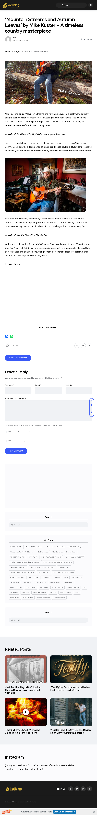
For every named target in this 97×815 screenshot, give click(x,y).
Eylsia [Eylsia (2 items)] (66, 577)
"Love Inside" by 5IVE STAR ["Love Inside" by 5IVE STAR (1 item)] (74, 557)
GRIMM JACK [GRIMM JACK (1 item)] (14, 582)
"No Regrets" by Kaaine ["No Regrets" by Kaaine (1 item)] (18, 567)
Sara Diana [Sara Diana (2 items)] (25, 593)
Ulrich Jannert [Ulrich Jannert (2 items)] (28, 598)
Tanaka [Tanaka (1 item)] (77, 593)
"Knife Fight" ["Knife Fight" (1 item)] (32, 557)
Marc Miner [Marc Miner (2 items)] (44, 587)
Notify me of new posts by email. (18, 441)
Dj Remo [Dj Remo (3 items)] (57, 577)
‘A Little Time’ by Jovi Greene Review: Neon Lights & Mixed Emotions (70, 731)
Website (69, 385)
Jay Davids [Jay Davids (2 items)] (27, 582)
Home (7, 51)
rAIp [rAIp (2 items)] (84, 587)
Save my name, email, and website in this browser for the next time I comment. (34, 425)
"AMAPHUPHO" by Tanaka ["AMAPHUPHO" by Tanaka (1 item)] (33, 547)
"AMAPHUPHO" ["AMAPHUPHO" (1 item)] (15, 547)
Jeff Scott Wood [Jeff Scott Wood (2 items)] (40, 582)
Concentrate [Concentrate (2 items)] (46, 577)
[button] (48, 811)
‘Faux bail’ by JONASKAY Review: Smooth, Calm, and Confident (22, 731)
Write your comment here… (17, 398)
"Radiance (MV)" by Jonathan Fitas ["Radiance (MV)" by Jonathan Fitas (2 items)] (22, 572)
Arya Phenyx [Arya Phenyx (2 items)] (33, 577)
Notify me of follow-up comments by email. (22, 432)
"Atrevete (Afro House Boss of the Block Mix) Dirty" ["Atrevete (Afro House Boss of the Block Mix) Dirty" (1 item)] (63, 547)
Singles (17, 51)
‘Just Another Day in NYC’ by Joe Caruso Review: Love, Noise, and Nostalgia (23, 690)
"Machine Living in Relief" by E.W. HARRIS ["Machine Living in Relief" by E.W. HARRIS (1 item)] (24, 562)
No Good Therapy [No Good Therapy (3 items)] (73, 587)
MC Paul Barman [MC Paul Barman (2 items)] (57, 587)
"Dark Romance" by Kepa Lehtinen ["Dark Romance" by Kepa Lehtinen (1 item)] (64, 552)
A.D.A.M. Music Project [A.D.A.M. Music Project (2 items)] (17, 577)
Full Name (9, 385)
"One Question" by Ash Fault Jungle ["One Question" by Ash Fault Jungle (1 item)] (42, 567)
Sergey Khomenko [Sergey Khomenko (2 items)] (39, 593)
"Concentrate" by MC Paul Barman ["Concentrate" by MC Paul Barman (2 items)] (21, 552)
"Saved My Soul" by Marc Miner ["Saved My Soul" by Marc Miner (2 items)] (63, 572)
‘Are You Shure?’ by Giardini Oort (33, 235)
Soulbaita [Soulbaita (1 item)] (53, 593)
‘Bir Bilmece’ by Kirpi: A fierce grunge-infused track (42, 134)
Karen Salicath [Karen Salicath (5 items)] (68, 582)
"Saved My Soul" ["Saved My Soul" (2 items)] (43, 572)
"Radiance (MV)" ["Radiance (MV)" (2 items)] (64, 567)
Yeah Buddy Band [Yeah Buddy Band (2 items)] (43, 598)
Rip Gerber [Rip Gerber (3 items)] (14, 593)
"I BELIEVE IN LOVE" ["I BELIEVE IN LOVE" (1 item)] (17, 557)
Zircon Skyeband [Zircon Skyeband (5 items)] (59, 598)
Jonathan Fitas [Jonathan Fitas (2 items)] (54, 582)
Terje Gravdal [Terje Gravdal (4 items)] (14, 598)
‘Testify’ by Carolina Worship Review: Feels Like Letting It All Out (70, 688)
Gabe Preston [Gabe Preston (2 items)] (77, 577)
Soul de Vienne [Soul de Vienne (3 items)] (65, 593)
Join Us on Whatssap (64, 811)
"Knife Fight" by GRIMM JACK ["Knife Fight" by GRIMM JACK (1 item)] (51, 557)
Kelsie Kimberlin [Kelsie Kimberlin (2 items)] (16, 587)
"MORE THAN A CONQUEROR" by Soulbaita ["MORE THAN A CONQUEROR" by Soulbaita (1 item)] (57, 562)
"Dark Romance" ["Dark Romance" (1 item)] (43, 552)
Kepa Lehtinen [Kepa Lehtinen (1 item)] (31, 587)
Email (38, 385)
